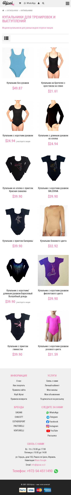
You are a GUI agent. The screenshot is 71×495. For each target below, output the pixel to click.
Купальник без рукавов (18, 82)
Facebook (52, 421)
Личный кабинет (52, 385)
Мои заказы (52, 390)
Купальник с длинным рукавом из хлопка (53, 137)
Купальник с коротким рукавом (18, 135)
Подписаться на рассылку (52, 399)
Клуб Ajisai (19, 394)
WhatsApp (52, 412)
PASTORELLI (19, 426)
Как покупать (19, 385)
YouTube (52, 430)
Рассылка (52, 435)
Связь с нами (52, 381)
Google (43, 460)
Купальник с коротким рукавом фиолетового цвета (53, 292)
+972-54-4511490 (40, 471)
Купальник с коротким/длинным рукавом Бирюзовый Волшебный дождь (17, 293)
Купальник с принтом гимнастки (18, 348)
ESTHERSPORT (19, 421)
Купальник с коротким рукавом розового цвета (53, 348)
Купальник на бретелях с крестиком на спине (53, 84)
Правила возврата (19, 399)
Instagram (52, 426)
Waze (37, 460)
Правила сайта (18, 390)
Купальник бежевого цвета (53, 240)
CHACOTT (19, 417)
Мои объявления (52, 394)
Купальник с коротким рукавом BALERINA (53, 190)
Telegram (52, 417)
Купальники (12, 10)
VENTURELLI (19, 430)
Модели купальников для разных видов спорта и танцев (27, 28)
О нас (18, 381)
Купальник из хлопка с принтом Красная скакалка (18, 190)
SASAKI (19, 412)
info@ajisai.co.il (38, 465)
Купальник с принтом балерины (17, 240)
